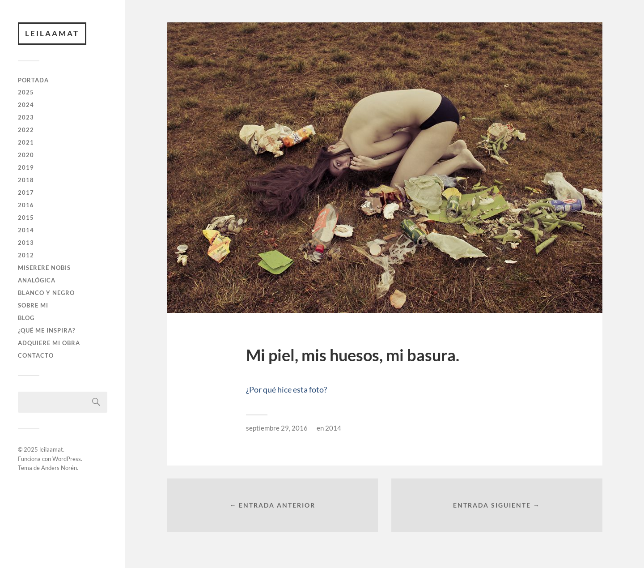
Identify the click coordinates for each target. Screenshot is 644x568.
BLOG (26, 317)
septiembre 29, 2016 (277, 428)
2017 (26, 192)
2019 (26, 167)
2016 (26, 205)
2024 (26, 104)
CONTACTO (36, 355)
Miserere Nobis (44, 267)
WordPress (66, 458)
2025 (26, 92)
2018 (26, 180)
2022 (26, 129)
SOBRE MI (33, 305)
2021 (26, 142)
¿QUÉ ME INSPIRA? (46, 330)
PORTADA (33, 80)
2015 (26, 217)
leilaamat (52, 33)
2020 (26, 154)
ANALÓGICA (36, 280)
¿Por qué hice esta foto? (286, 389)
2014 (26, 230)
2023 (26, 117)
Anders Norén (59, 467)
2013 (26, 242)
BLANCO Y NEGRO (46, 292)
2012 (26, 255)
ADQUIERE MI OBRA (49, 342)
